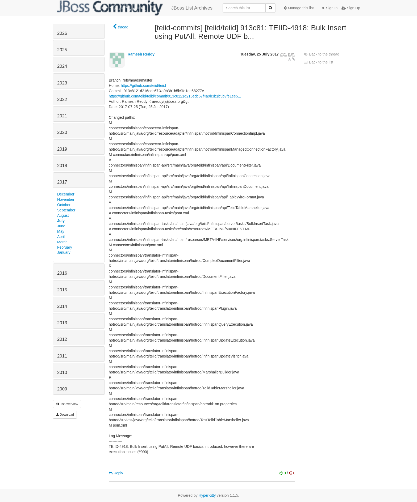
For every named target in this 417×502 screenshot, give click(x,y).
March (62, 242)
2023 (62, 83)
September (66, 210)
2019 (62, 149)
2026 (62, 33)
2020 (62, 132)
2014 (62, 306)
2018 (62, 165)
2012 (62, 339)
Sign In (329, 8)
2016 (62, 273)
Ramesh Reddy (141, 54)
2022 (62, 99)
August (63, 215)
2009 (62, 389)
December (65, 194)
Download (65, 414)
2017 (62, 182)
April (61, 237)
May (60, 231)
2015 (62, 289)
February (64, 247)
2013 (62, 322)
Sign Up (350, 8)
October (63, 205)
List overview (67, 404)
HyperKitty (207, 495)
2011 (62, 356)
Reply (116, 473)
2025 (62, 49)
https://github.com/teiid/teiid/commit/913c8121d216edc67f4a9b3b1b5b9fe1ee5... (175, 96)
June (61, 226)
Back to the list (318, 62)
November (65, 199)
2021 (62, 115)
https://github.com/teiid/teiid (143, 85)
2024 (62, 66)
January (63, 252)
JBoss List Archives (134, 8)
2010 (62, 372)
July (61, 221)
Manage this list (299, 8)
